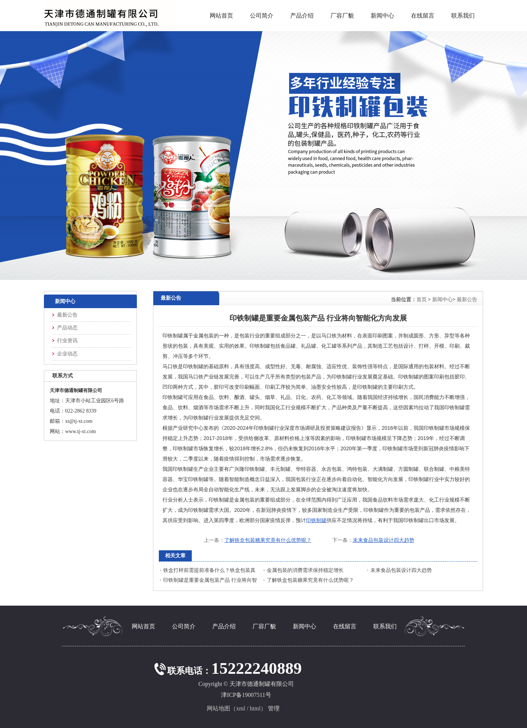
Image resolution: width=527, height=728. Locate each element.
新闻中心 (442, 299)
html (255, 708)
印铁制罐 (316, 520)
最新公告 (467, 299)
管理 (274, 708)
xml (240, 708)
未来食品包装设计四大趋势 (383, 540)
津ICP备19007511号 (246, 695)
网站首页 (221, 15)
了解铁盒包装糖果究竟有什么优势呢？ (267, 540)
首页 (421, 299)
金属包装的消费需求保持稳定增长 (305, 570)
